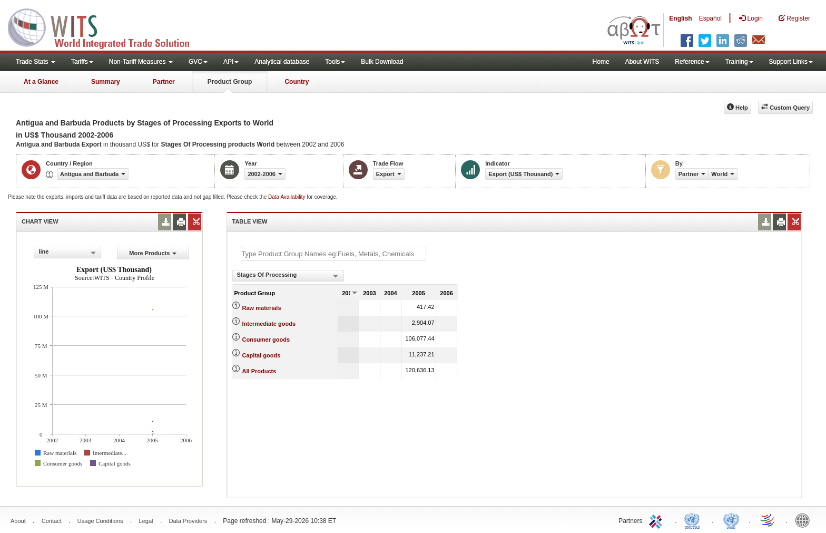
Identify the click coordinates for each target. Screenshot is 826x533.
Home (601, 61)
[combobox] (67, 252)
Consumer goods (266, 339)
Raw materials (261, 308)
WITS (105, 26)
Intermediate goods (269, 324)
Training (739, 61)
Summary (105, 81)
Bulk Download (382, 61)
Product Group (230, 81)
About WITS (642, 61)
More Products (152, 253)
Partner (164, 81)
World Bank (804, 519)
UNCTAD (694, 519)
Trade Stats (35, 61)
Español (710, 18)
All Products (259, 371)
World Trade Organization (768, 519)
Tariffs (82, 61)
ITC (657, 519)
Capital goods (261, 355)
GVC (198, 61)
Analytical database (281, 61)
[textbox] (333, 254)
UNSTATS (731, 519)
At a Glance (41, 81)
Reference (692, 61)
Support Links (791, 61)
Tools (335, 61)
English (680, 18)
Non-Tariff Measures (141, 61)
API (231, 61)
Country (296, 81)
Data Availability (287, 197)
